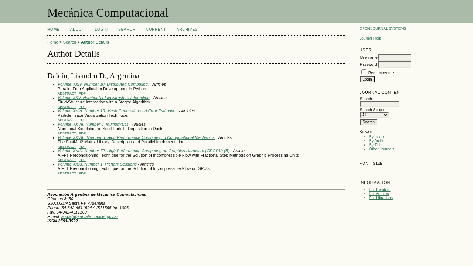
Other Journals (381, 149)
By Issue (376, 137)
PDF (82, 93)
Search (126, 29)
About (77, 29)
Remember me (381, 73)
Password (368, 64)
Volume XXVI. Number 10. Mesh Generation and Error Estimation (118, 111)
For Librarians (381, 198)
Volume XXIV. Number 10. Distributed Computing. (103, 84)
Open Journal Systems (383, 28)
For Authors (379, 194)
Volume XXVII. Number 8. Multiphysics (93, 124)
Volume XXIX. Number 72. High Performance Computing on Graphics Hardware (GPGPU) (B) (143, 151)
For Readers (380, 190)
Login (101, 29)
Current (156, 29)
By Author (377, 141)
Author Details (95, 42)
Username (369, 57)
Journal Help (370, 38)
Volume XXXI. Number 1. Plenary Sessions (97, 164)
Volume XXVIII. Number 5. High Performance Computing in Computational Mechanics (136, 137)
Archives (187, 29)
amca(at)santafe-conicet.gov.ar (89, 216)
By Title (375, 145)
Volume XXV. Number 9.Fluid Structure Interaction (104, 97)
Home (53, 29)
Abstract (67, 93)
